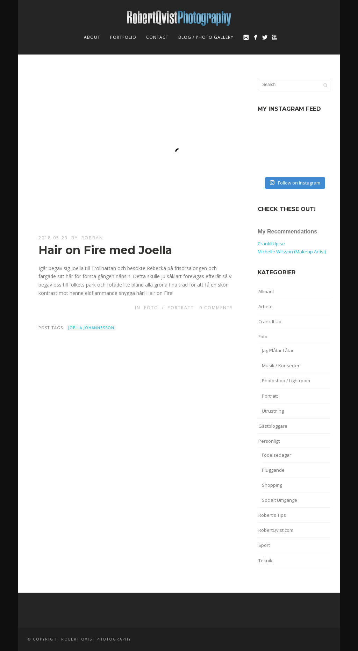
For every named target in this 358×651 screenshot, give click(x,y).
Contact (157, 37)
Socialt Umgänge (279, 500)
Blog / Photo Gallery (206, 37)
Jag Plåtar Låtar (278, 350)
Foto (151, 308)
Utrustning (273, 411)
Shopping (272, 485)
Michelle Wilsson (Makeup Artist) (292, 251)
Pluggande (273, 470)
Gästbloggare (272, 426)
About (92, 37)
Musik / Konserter (281, 365)
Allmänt (266, 291)
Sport (264, 545)
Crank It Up (269, 321)
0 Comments (216, 308)
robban (92, 238)
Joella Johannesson (91, 327)
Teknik (265, 560)
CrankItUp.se (271, 243)
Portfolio (123, 37)
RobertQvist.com (275, 530)
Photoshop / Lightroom (286, 380)
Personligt (269, 441)
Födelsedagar (276, 455)
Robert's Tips (272, 515)
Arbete (265, 306)
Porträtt (180, 308)
